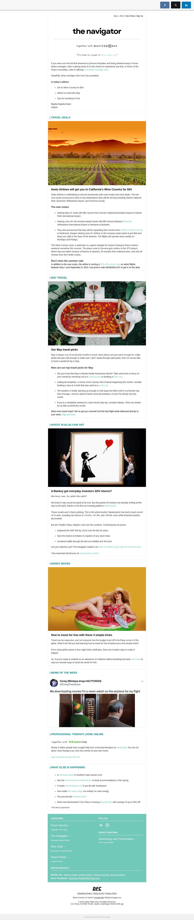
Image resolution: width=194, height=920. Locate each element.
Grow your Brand (106, 842)
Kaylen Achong (101, 874)
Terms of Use (98, 893)
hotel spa (118, 376)
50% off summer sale (110, 264)
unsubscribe (99, 898)
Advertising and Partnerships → (118, 838)
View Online (130, 16)
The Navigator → (61, 835)
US (122, 904)
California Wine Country (131, 230)
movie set (103, 385)
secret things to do (74, 786)
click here (136, 659)
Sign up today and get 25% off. (65, 757)
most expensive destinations (78, 780)
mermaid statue (66, 775)
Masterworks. (110, 506)
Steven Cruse (70, 874)
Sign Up (139, 16)
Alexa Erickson (117, 874)
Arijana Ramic (85, 874)
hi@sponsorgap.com (113, 898)
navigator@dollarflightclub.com (84, 878)
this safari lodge (74, 791)
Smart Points (59, 857)
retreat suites (80, 796)
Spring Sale (106, 802)
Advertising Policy (84, 893)
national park (95, 376)
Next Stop (57, 846)
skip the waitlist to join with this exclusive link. (120, 547)
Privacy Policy (111, 893)
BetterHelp (122, 747)
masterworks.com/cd (89, 553)
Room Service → (61, 825)
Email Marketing (90, 917)
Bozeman (127, 221)
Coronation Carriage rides (96, 69)
